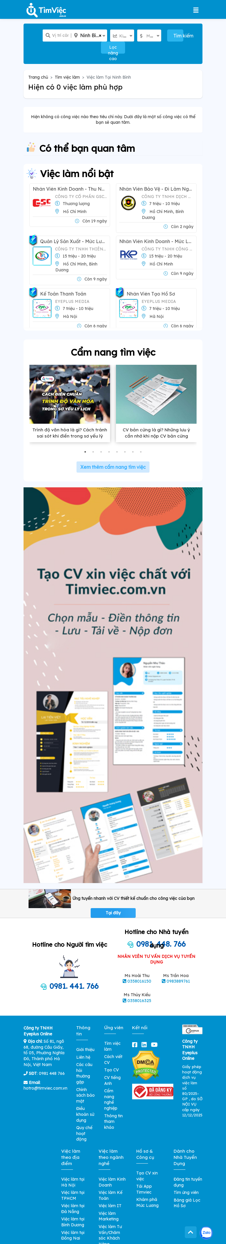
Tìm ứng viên (186, 1192)
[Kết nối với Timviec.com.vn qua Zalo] (206, 1232)
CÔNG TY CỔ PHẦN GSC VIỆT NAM (81, 196)
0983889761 (178, 981)
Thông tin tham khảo (113, 1121)
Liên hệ (83, 1057)
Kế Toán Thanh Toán (63, 294)
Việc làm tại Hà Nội (72, 1182)
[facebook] (136, 1044)
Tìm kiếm (178, 36)
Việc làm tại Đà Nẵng (72, 1208)
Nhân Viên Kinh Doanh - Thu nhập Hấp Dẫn (70, 189)
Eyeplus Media (72, 301)
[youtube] (155, 1044)
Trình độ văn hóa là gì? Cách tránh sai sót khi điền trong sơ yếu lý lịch (69, 436)
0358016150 (139, 981)
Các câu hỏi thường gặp (84, 1073)
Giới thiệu (85, 1049)
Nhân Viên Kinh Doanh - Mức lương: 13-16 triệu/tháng (156, 241)
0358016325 (139, 1000)
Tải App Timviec (144, 1189)
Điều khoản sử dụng (85, 1114)
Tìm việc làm (67, 77)
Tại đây (113, 912)
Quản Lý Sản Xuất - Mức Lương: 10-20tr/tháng (73, 241)
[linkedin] (145, 1044)
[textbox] (122, 36)
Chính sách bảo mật (85, 1095)
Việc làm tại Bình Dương (72, 1221)
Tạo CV (111, 1070)
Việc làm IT (110, 1205)
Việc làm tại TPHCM (72, 1195)
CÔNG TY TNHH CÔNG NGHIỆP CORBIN (167, 249)
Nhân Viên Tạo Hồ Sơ (151, 294)
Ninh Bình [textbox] (90, 35)
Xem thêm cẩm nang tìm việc (113, 467)
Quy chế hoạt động (84, 1133)
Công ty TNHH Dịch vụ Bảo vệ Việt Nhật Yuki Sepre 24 (167, 196)
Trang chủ (38, 77)
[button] (85, 452)
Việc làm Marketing (109, 1216)
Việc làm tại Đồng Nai (72, 1235)
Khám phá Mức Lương (147, 1202)
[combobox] (89, 35)
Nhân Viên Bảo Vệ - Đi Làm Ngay (156, 189)
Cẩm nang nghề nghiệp (110, 1099)
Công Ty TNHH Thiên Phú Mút (81, 249)
